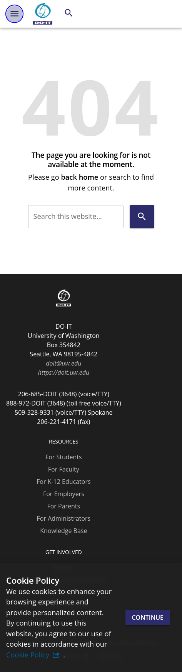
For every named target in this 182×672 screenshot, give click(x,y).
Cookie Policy (27, 654)
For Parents (63, 506)
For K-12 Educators (64, 481)
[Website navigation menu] (14, 13)
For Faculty (63, 469)
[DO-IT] (42, 14)
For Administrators (63, 518)
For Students (63, 457)
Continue (148, 617)
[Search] (69, 13)
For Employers (63, 494)
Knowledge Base (63, 530)
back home (79, 177)
